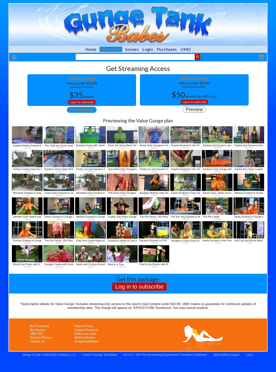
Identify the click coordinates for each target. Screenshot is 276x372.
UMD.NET (37, 333)
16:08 (165, 165)
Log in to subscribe (82, 102)
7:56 (229, 236)
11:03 (134, 213)
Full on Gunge (194, 78)
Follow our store (85, 333)
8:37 (39, 165)
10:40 (134, 165)
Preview (194, 109)
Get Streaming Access (138, 68)
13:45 (165, 236)
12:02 (134, 260)
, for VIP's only (194, 94)
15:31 (260, 141)
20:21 (39, 141)
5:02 (39, 236)
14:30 (70, 141)
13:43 (165, 213)
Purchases (167, 49)
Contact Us (37, 341)
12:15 (39, 189)
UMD (186, 49)
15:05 (70, 213)
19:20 (229, 213)
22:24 (134, 189)
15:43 (197, 165)
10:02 (197, 237)
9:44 (261, 213)
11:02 (70, 189)
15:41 (229, 165)
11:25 (165, 189)
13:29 (260, 189)
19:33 (260, 165)
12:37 (134, 237)
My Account (38, 330)
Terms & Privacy (41, 337)
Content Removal (86, 330)
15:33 (229, 189)
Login (147, 49)
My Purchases (39, 326)
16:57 (197, 141)
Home (91, 49)
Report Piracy (84, 326)
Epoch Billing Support (226, 354)
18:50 (102, 165)
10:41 (39, 260)
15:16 (260, 236)
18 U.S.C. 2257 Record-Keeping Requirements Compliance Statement (165, 354)
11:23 (102, 189)
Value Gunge (81, 78)
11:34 (197, 213)
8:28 (71, 165)
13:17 (102, 141)
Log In (249, 354)
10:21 (165, 141)
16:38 (134, 141)
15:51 (39, 213)
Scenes (132, 49)
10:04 (102, 213)
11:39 (102, 260)
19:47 (70, 260)
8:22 (166, 260)
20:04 (70, 236)
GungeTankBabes (87, 341)
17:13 (197, 189)
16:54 (229, 141)
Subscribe (111, 49)
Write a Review (85, 337)
